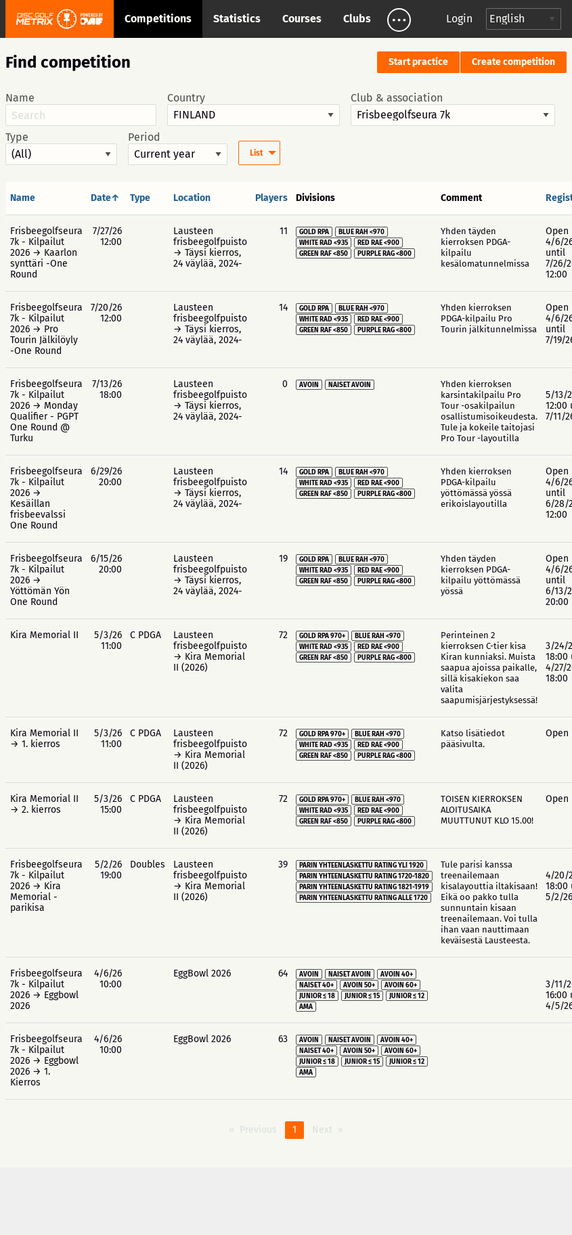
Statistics (237, 18)
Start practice (418, 62)
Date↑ (105, 198)
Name (80, 109)
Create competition (513, 62)
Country (253, 109)
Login (459, 18)
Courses (302, 18)
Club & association (453, 109)
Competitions (158, 18)
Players (271, 198)
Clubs (357, 18)
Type (61, 148)
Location (192, 198)
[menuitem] (259, 153)
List (256, 153)
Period (177, 148)
